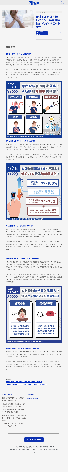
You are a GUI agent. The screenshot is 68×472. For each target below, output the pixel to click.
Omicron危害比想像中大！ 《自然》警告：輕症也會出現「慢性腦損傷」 (26, 384)
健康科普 (44, 12)
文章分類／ (39, 12)
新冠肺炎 (30, 398)
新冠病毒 (35, 398)
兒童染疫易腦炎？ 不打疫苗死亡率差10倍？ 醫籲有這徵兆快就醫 (24, 381)
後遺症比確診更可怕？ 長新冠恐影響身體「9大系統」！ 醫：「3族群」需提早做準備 (14, 418)
